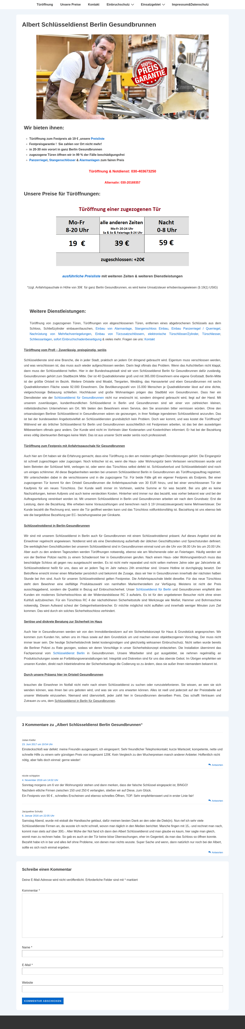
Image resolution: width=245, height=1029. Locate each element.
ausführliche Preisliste (81, 276)
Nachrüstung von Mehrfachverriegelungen (60, 334)
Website (27, 982)
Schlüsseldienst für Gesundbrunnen (79, 397)
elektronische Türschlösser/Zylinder (173, 334)
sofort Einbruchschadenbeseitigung (77, 339)
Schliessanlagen (41, 339)
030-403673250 (143, 171)
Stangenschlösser (62, 160)
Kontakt (94, 4)
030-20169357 (130, 182)
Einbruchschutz (121, 4)
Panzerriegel (38, 160)
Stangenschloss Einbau (151, 328)
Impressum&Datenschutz (190, 4)
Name (26, 947)
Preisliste (98, 138)
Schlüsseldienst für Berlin (153, 589)
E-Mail (26, 965)
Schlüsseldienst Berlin (69, 653)
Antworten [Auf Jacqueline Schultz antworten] (217, 852)
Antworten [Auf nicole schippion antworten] (217, 800)
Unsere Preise (70, 4)
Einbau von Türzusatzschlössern (119, 334)
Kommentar (31, 890)
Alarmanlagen (89, 160)
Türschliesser (211, 334)
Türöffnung (45, 4)
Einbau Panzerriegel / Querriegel (196, 328)
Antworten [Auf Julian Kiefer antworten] (217, 765)
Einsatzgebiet (153, 4)
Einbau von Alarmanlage (114, 328)
